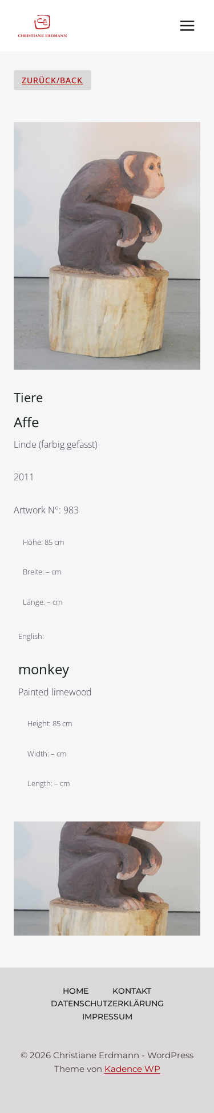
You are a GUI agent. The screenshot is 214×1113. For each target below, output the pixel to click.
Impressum (107, 1016)
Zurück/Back (52, 80)
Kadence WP (132, 1068)
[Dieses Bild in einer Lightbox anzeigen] (107, 878)
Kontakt (131, 991)
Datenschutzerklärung (107, 1003)
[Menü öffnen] (186, 25)
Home (75, 991)
